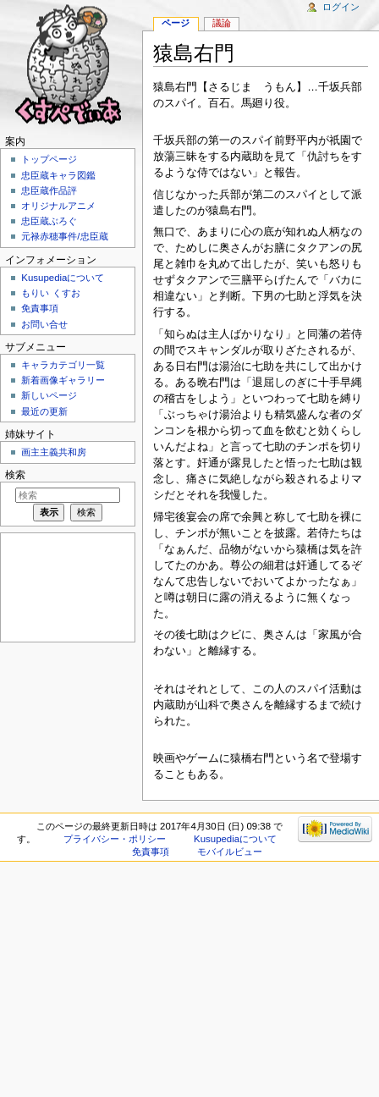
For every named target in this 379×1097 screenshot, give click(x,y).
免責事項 (39, 308)
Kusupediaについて (62, 278)
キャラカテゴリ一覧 (63, 365)
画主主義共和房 (53, 452)
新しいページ (49, 395)
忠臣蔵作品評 (49, 190)
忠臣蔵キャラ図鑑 (58, 175)
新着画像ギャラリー (63, 380)
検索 (15, 475)
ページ (176, 23)
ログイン (341, 7)
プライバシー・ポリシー (114, 839)
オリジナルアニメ (58, 206)
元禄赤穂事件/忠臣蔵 (64, 236)
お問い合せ (44, 324)
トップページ (49, 159)
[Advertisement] (66, 586)
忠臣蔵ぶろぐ (49, 221)
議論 (221, 23)
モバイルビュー (229, 851)
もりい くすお (50, 293)
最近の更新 (44, 411)
